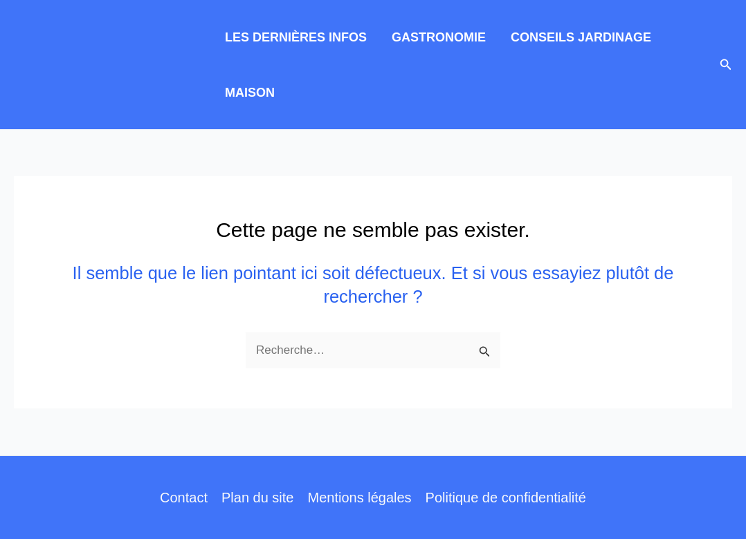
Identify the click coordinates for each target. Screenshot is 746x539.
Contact (184, 497)
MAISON (250, 93)
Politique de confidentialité (506, 497)
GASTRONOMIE (439, 37)
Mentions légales (359, 497)
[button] (726, 65)
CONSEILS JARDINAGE (581, 37)
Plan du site (257, 497)
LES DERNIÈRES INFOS (296, 37)
